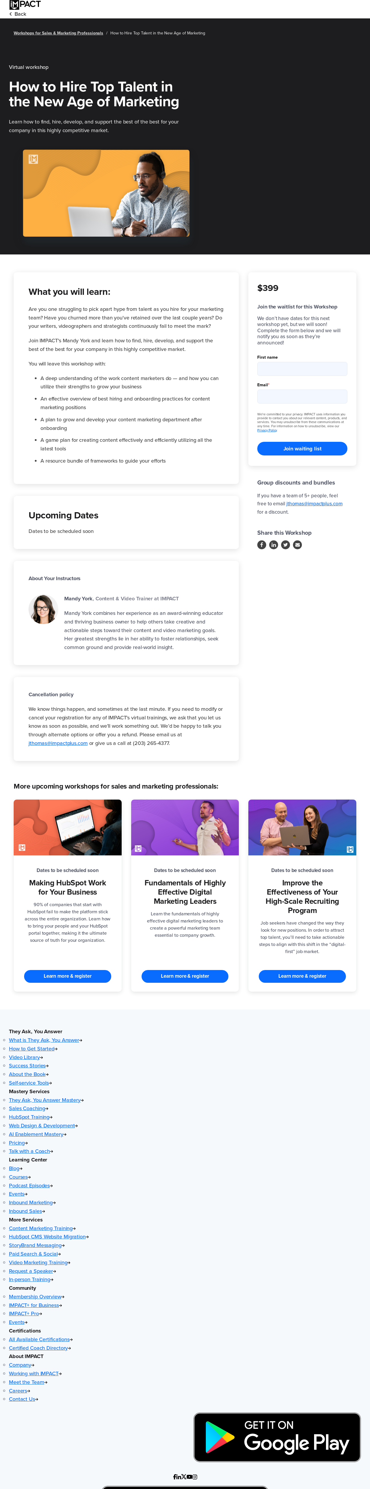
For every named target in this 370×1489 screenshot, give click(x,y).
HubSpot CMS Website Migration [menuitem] (49, 1236)
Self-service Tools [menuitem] (30, 1083)
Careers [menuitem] (19, 1391)
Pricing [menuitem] (18, 1143)
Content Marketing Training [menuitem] (42, 1228)
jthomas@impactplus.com (58, 743)
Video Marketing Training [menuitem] (39, 1262)
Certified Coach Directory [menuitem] (40, 1348)
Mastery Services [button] (29, 1091)
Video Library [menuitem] (26, 1057)
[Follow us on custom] (178, 1476)
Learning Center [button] (28, 1160)
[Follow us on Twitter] (285, 544)
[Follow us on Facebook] (261, 544)
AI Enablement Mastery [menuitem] (37, 1134)
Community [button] (22, 1288)
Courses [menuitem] (20, 1177)
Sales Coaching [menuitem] (28, 1108)
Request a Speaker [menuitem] (32, 1271)
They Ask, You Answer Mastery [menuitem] (46, 1100)
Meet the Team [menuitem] (28, 1382)
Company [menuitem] (21, 1365)
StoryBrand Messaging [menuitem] (37, 1245)
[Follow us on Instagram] (297, 544)
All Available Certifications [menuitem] (41, 1339)
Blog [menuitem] (15, 1168)
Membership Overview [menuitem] (36, 1296)
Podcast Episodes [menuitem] (31, 1185)
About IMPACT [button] (26, 1356)
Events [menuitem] (18, 1194)
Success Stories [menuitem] (28, 1065)
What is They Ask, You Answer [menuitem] (45, 1040)
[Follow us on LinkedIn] (273, 544)
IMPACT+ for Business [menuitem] (35, 1305)
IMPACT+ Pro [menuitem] (25, 1313)
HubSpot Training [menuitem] (30, 1117)
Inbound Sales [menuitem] (27, 1211)
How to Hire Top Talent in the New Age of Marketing (157, 33)
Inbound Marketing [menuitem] (32, 1202)
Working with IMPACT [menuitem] (35, 1373)
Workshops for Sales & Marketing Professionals (58, 33)
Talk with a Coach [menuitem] (31, 1151)
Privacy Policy (267, 430)
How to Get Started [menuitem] (33, 1049)
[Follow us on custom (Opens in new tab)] (174, 1476)
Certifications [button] (25, 1331)
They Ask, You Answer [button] (35, 1031)
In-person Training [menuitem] (31, 1279)
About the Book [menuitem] (28, 1074)
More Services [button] (26, 1220)
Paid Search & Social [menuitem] (35, 1254)
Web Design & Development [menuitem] (43, 1125)
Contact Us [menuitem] (23, 1399)
